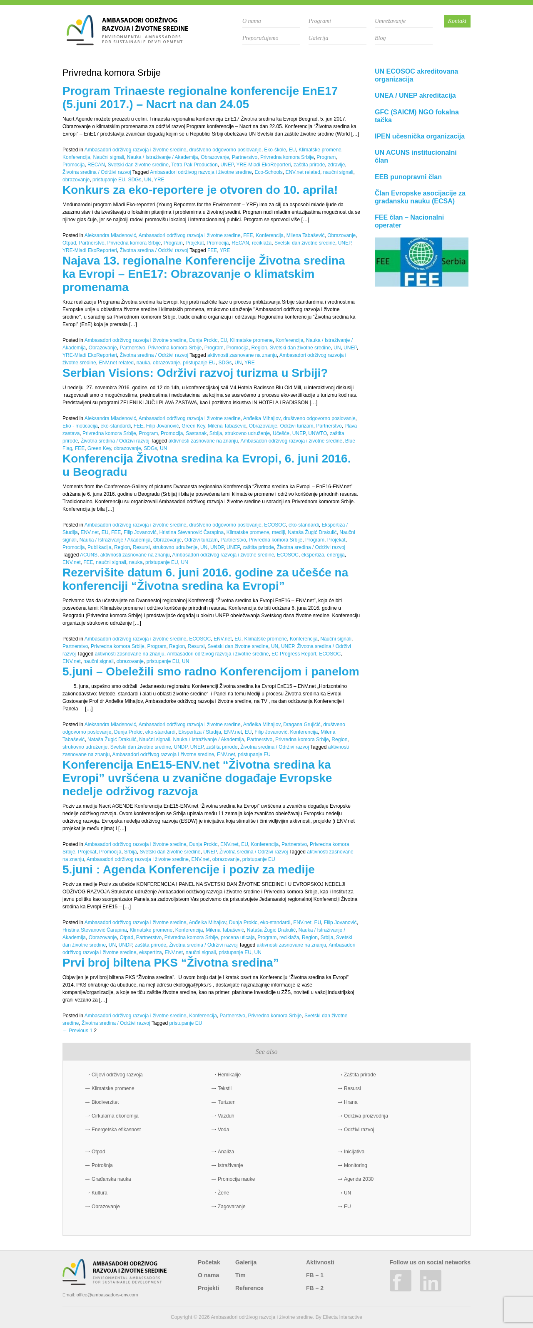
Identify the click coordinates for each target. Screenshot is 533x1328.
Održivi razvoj (359, 1130)
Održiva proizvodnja (366, 1116)
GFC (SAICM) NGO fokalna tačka (417, 116)
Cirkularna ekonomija (115, 1116)
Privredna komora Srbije (287, 157)
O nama (251, 21)
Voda (223, 1130)
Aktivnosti (320, 1262)
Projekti (208, 1288)
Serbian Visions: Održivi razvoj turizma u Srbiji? (195, 372)
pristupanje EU (108, 180)
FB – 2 (315, 1288)
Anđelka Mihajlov (262, 418)
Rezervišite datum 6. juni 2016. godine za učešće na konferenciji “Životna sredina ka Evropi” (205, 579)
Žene (223, 1193)
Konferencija (76, 157)
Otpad (69, 243)
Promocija (73, 165)
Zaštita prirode (360, 1075)
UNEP (227, 165)
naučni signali (338, 172)
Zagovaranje (232, 1206)
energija (336, 555)
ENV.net (89, 532)
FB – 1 (315, 1275)
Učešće (281, 433)
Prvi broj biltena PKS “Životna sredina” (170, 962)
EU (292, 150)
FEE (248, 235)
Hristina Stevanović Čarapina (191, 532)
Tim (240, 1275)
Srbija (215, 433)
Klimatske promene (320, 150)
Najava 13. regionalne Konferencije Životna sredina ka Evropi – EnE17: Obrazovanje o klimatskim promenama (203, 274)
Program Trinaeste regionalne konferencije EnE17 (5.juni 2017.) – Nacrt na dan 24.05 (200, 97)
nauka (143, 363)
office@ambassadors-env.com (107, 1294)
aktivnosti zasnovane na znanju (242, 355)
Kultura (99, 1193)
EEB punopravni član (408, 177)
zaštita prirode (309, 165)
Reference (249, 1288)
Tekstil (225, 1088)
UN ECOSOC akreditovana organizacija (416, 75)
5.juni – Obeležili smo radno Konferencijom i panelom (210, 671)
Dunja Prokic (203, 340)
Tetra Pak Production (194, 165)
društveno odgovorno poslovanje (225, 150)
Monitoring (355, 1165)
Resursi (141, 547)
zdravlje (336, 165)
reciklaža (261, 243)
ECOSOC (275, 525)
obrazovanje (76, 180)
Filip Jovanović (162, 426)
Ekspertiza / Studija (199, 732)
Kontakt (457, 21)
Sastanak (196, 433)
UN (147, 180)
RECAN (96, 165)
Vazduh (226, 1116)
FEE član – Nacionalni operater (409, 221)
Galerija (318, 38)
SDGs (134, 180)
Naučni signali (108, 157)
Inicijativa (354, 1152)
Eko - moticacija (80, 426)
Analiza (226, 1152)
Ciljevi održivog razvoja (117, 1075)
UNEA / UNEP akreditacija (415, 95)
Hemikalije (229, 1075)
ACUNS (88, 555)
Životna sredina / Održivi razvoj (96, 172)
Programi (320, 21)
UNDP (217, 547)
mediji (278, 532)
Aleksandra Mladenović (110, 235)
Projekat (194, 243)
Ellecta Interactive (342, 1317)
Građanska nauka (111, 1179)
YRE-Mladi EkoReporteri (264, 165)
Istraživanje (230, 1165)
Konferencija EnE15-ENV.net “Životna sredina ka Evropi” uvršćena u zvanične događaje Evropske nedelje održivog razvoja (197, 778)
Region (259, 348)
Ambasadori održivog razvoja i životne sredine (136, 150)
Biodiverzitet (105, 1102)
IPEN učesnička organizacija (420, 136)
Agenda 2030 (359, 1179)
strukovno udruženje (247, 433)
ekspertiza (312, 555)
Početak (209, 1262)
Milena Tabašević (305, 235)
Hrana (351, 1102)
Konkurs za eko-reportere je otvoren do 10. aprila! (200, 189)
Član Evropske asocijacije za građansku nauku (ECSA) (420, 197)
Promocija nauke (236, 1179)
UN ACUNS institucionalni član (416, 156)
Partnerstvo (244, 157)
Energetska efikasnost (116, 1130)
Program (326, 157)
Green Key (193, 426)
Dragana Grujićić (301, 724)
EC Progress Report (293, 654)
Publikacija (99, 547)
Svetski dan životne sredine (138, 165)
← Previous (75, 1031)
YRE (159, 180)
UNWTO (317, 433)
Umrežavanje (390, 21)
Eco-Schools (268, 172)
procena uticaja (237, 937)
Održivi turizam (297, 426)
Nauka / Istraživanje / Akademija (162, 157)
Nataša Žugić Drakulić (312, 532)
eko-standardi (115, 426)
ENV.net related (302, 172)
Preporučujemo (260, 38)
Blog (380, 38)
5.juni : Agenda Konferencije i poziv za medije (188, 869)
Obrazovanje (215, 157)
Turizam (227, 1102)
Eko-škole (275, 150)
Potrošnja (102, 1165)
